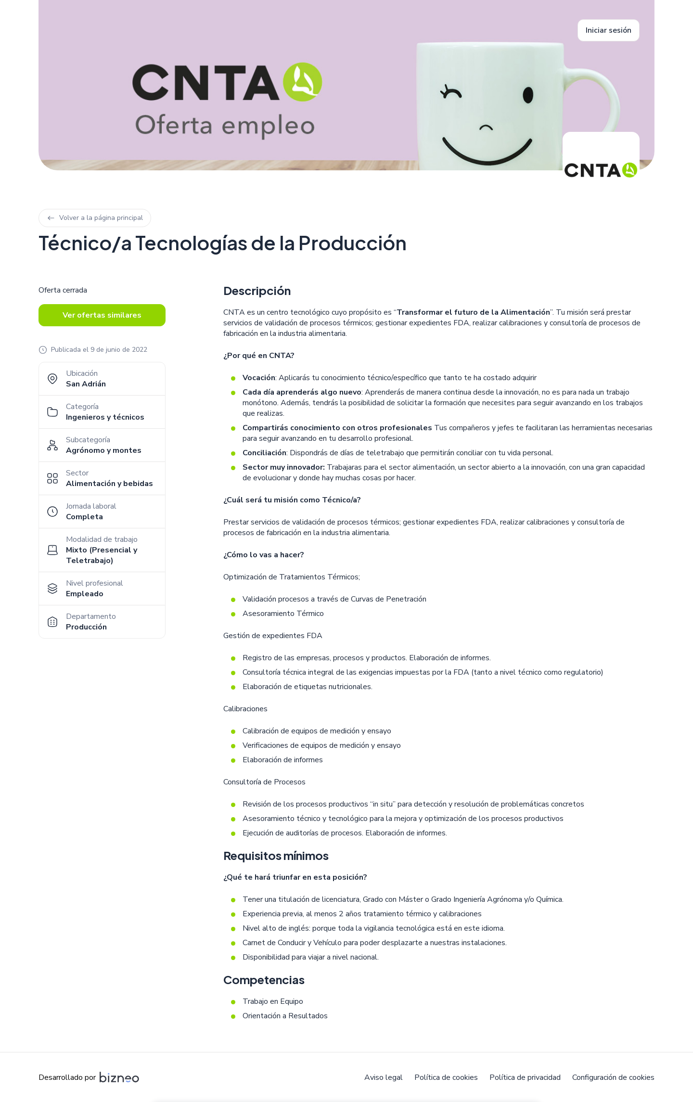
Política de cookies (446, 1077)
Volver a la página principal (95, 217)
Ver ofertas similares (102, 315)
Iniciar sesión (608, 30)
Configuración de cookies (613, 1077)
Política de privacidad (525, 1077)
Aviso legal (383, 1077)
